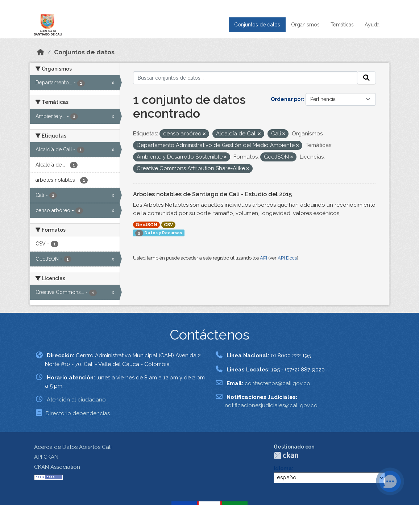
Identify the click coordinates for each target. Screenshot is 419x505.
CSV (168, 224)
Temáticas (342, 25)
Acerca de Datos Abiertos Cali (73, 447)
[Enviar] (366, 77)
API (263, 258)
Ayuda (372, 25)
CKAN (286, 455)
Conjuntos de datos (257, 25)
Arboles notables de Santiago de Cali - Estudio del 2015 (212, 194)
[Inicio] (40, 52)
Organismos (305, 25)
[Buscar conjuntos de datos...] (245, 77)
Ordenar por (287, 99)
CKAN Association (57, 467)
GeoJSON (146, 224)
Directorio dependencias (78, 413)
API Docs (287, 258)
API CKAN (46, 457)
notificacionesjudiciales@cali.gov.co (271, 405)
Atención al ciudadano (76, 399)
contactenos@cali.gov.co (277, 383)
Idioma (283, 468)
